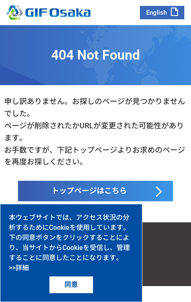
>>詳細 (19, 268)
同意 (71, 285)
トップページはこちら (89, 190)
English (156, 12)
